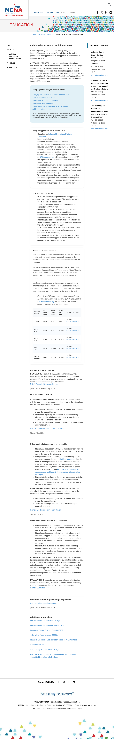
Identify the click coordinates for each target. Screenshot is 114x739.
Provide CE (11, 63)
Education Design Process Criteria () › (47, 630)
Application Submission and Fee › (45, 100)
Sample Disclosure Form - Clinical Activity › (47, 429)
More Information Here (99, 75)
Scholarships (12, 67)
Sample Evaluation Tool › (40, 588)
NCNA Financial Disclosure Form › (44, 384)
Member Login (52, 12)
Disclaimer (36, 709)
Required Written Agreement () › (50, 106)
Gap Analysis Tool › (38, 645)
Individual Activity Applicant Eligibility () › (48, 625)
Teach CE (10, 50)
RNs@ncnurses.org (88, 705)
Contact (71, 12)
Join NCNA (38, 12)
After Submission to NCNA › (43, 98)
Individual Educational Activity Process (15, 56)
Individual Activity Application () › (45, 621)
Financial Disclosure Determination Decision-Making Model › (54, 640)
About (63, 12)
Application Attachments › (42, 103)
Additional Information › (41, 109)
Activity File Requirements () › (44, 635)
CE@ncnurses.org (46, 302)
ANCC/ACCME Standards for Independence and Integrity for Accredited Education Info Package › (58, 472)
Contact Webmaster (50, 709)
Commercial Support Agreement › (43, 603)
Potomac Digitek (75, 709)
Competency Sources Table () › (44, 649)
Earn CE (10, 45)
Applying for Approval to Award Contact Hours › (51, 95)
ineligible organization (66, 459)
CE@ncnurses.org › (47, 157)
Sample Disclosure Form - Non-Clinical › (46, 510)
